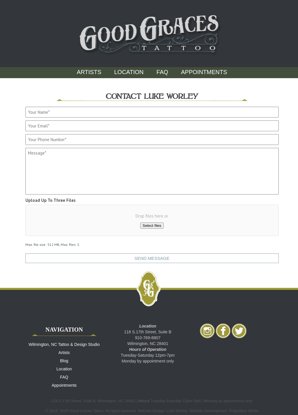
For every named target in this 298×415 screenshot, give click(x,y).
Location (129, 72)
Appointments (204, 72)
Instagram (207, 330)
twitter (239, 330)
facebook (223, 330)
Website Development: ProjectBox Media (224, 411)
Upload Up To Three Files (50, 200)
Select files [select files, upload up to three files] (152, 225)
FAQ (162, 72)
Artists (89, 72)
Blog (64, 360)
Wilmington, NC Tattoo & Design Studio (64, 344)
